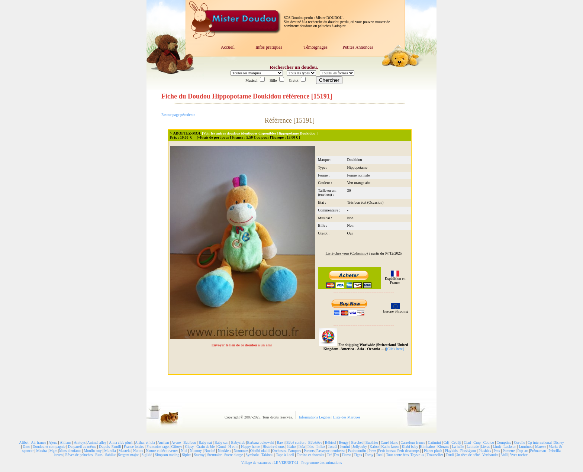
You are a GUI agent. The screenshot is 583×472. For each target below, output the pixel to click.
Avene (176, 442)
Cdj (446, 442)
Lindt (497, 446)
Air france (38, 442)
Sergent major (128, 455)
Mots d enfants (70, 451)
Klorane (443, 446)
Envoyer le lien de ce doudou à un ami (242, 345)
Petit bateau (387, 451)
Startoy (199, 455)
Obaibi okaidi (260, 451)
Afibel (24, 442)
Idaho (291, 446)
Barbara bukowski (260, 442)
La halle (458, 446)
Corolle (519, 442)
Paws (372, 451)
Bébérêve (315, 442)
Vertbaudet (490, 455)
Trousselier (434, 455)
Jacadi (332, 446)
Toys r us (417, 455)
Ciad (467, 442)
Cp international (540, 442)
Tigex (358, 455)
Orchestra (279, 451)
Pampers (294, 451)
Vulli (504, 455)
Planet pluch (433, 451)
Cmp (476, 442)
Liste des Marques (346, 417)
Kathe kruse (390, 446)
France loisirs (134, 446)
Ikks (310, 446)
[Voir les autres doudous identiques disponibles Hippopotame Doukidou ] (260, 133)
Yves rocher (519, 455)
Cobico (488, 442)
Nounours (241, 451)
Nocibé (209, 451)
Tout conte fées (397, 455)
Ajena (52, 442)
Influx (320, 446)
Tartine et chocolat (310, 455)
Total (379, 455)
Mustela (125, 451)
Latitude (473, 446)
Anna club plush (121, 442)
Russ (98, 455)
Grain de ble (205, 446)
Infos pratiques (268, 47)
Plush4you (468, 451)
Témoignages (315, 47)
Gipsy (189, 446)
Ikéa (301, 446)
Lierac (485, 446)
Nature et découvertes (162, 451)
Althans (65, 442)
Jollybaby (359, 446)
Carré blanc (389, 442)
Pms (496, 451)
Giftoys (176, 446)
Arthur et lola (145, 442)
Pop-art (523, 451)
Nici (184, 451)
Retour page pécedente (178, 115)
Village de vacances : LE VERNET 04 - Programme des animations (291, 462)
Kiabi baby (410, 446)
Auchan (163, 442)
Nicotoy (196, 451)
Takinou (267, 455)
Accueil (228, 47)
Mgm (53, 451)
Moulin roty (93, 451)
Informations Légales (315, 417)
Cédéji (456, 442)
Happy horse (250, 446)
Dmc (26, 446)
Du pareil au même (82, 446)
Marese (540, 446)
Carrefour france (412, 442)
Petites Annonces (357, 47)
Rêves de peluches (79, 455)
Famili (116, 446)
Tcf (329, 455)
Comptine (504, 442)
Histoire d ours (273, 446)
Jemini (345, 446)
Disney (558, 442)
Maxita (41, 451)
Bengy (343, 442)
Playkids (451, 451)
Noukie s (224, 451)
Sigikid (147, 455)
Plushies (485, 451)
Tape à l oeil (285, 455)
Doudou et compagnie (49, 446)
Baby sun (222, 442)
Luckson (509, 446)
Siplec (186, 455)
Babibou (189, 442)
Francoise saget (158, 446)
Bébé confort (296, 442)
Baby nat (205, 442)
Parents (309, 451)
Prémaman (538, 451)
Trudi (450, 455)
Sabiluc (110, 455)
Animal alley (97, 442)
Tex (336, 455)
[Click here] (395, 349)
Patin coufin (357, 451)
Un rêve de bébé (467, 455)
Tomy (369, 455)
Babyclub (238, 442)
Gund (222, 446)
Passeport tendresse (330, 451)
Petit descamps (408, 451)
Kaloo (374, 446)
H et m (233, 446)
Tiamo (346, 455)
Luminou (525, 446)
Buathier (371, 442)
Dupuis (104, 446)
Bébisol (330, 442)
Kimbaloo (427, 446)
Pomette (509, 451)
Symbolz (252, 455)
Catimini (434, 442)
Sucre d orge (233, 455)
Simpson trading (167, 455)
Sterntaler (214, 455)
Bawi (280, 442)
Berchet (357, 442)
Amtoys (80, 442)
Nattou (138, 451)
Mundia (110, 451)
